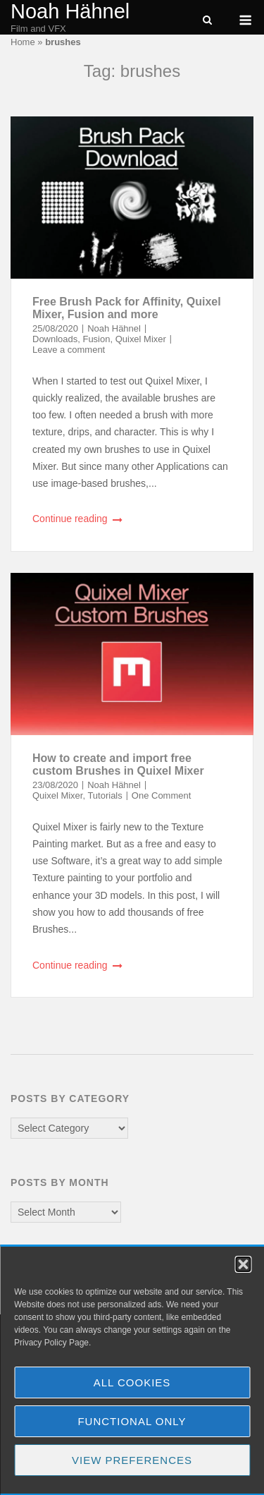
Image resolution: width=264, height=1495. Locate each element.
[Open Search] (207, 21)
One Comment (161, 795)
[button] (243, 1264)
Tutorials (104, 795)
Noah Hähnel (70, 11)
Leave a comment (68, 349)
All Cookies (132, 1382)
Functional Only (131, 1421)
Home (23, 42)
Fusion (96, 339)
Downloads (54, 339)
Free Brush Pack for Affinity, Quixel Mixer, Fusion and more (126, 308)
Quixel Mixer (140, 339)
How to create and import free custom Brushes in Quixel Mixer (118, 764)
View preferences (132, 1460)
